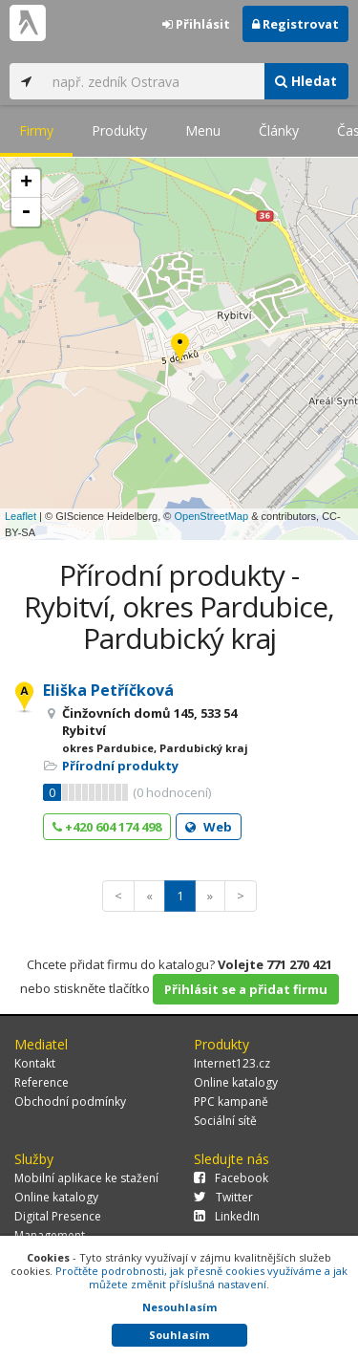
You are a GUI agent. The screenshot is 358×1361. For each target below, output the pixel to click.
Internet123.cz (232, 1063)
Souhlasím (179, 1335)
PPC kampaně (231, 1101)
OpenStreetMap (211, 516)
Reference (41, 1082)
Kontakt (34, 1063)
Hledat (306, 81)
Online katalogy (236, 1082)
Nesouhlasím (179, 1307)
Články (279, 130)
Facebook (231, 1178)
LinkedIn (227, 1216)
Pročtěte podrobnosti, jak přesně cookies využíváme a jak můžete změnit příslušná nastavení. (201, 1277)
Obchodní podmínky (70, 1101)
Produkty (119, 130)
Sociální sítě (225, 1121)
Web (208, 826)
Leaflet (20, 516)
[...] (153, 81)
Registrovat (295, 23)
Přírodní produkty (120, 765)
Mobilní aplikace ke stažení (86, 1178)
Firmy (36, 130)
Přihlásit (196, 23)
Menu (203, 130)
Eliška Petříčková (108, 690)
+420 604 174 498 (107, 826)
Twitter (223, 1197)
